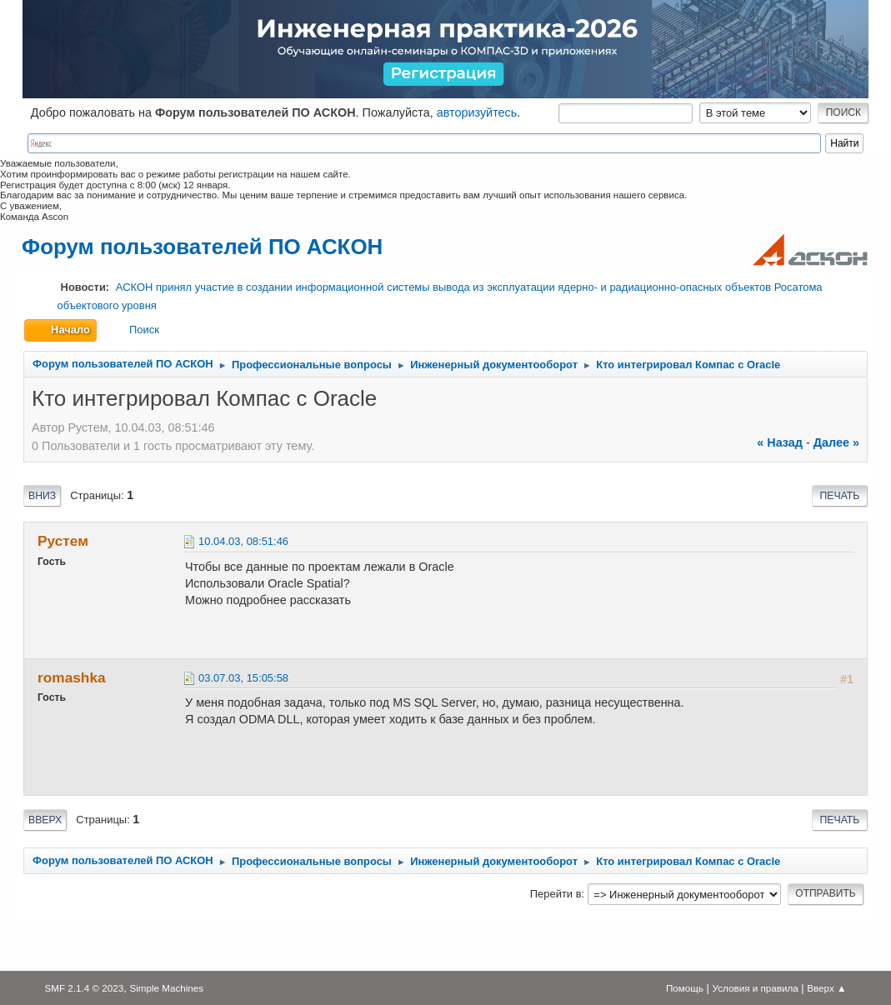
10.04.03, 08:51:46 (243, 541)
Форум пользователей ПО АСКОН (202, 246)
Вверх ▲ (826, 987)
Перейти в (556, 894)
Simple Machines (166, 987)
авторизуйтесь (477, 112)
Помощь (684, 987)
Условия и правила (755, 987)
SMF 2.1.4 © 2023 (83, 987)
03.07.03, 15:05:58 (243, 678)
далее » (836, 442)
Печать (840, 496)
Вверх (45, 820)
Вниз (42, 496)
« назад (780, 442)
